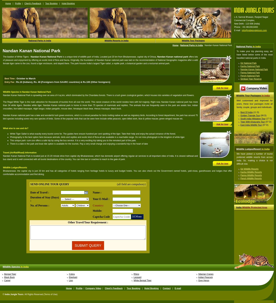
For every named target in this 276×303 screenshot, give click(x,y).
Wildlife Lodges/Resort (253, 149)
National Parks (248, 46)
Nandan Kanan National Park (254, 69)
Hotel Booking (68, 3)
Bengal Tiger (10, 277)
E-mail (178, 291)
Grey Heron (203, 283)
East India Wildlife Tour (251, 125)
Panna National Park (250, 72)
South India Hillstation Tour (253, 118)
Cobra (72, 277)
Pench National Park (250, 76)
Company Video (93, 291)
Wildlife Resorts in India (116, 40)
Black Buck (9, 280)
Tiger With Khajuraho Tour (252, 122)
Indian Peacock (205, 280)
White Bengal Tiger (142, 283)
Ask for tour (222, 88)
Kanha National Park (250, 66)
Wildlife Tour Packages (193, 40)
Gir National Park (248, 63)
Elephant (73, 280)
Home (8, 3)
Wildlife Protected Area (251, 207)
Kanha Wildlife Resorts (251, 172)
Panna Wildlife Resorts (251, 175)
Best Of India (246, 112)
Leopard (137, 280)
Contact (167, 291)
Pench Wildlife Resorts (251, 178)
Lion (71, 283)
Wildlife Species (16, 269)
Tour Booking (51, 3)
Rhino (136, 277)
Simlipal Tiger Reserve (251, 79)
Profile (18, 3)
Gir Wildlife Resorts (249, 169)
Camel (7, 283)
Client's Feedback (32, 3)
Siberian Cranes (206, 277)
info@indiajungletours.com (254, 30)
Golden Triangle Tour (250, 115)
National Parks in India (39, 40)
